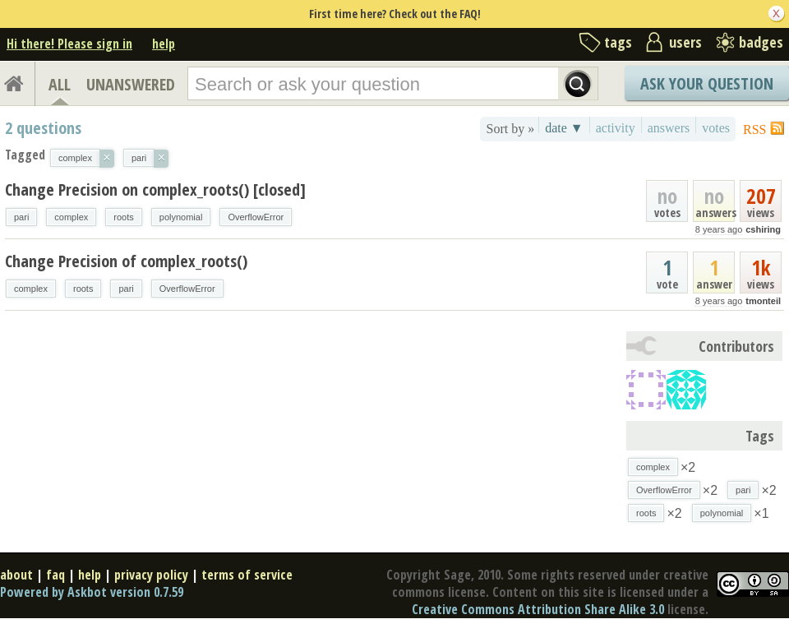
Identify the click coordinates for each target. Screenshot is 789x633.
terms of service (247, 575)
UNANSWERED (130, 84)
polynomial (181, 217)
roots (123, 217)
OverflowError (256, 217)
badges (761, 42)
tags (618, 42)
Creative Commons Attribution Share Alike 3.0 (538, 609)
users (685, 42)
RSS (754, 129)
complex (71, 217)
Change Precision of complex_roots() (126, 261)
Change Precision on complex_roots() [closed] (155, 189)
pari (21, 217)
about (16, 575)
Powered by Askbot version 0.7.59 (91, 592)
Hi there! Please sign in (69, 44)
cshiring (763, 229)
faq (55, 575)
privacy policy (151, 575)
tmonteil (763, 301)
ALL (59, 84)
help (163, 44)
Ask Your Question (706, 83)
